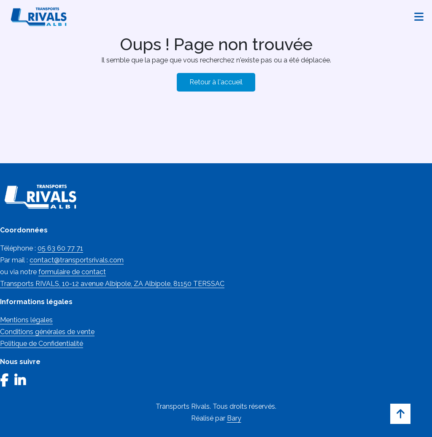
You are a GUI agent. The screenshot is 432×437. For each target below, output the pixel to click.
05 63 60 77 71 (60, 248)
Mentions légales (26, 320)
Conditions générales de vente (47, 332)
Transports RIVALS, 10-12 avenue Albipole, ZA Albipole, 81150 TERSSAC (112, 284)
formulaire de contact (72, 272)
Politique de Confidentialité (41, 344)
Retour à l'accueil (216, 82)
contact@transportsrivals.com (77, 260)
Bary (234, 418)
